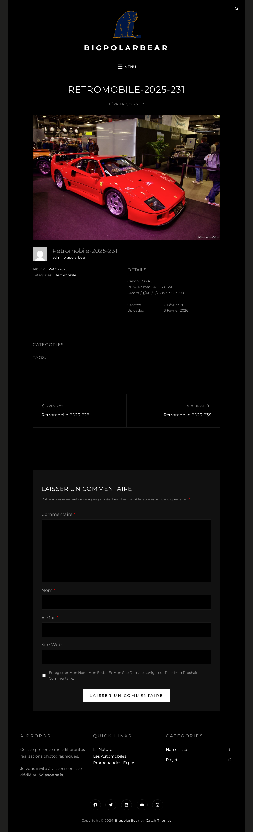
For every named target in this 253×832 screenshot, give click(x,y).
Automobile (66, 275)
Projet (172, 759)
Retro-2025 (57, 269)
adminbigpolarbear (69, 257)
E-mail (50, 617)
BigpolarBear (126, 47)
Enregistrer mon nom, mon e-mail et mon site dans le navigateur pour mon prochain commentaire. (123, 675)
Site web (52, 644)
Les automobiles (109, 756)
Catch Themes (159, 820)
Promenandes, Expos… (115, 763)
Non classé (176, 749)
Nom (49, 590)
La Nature (102, 749)
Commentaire (59, 514)
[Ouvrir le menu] (126, 66)
